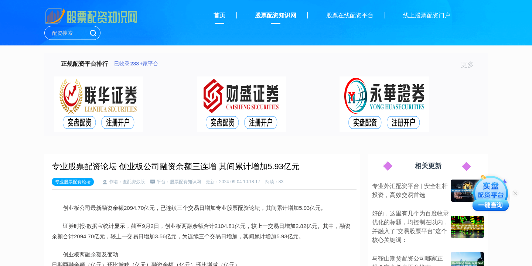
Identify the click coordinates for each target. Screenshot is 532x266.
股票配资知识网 (275, 15)
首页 (219, 15)
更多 (470, 64)
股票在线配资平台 (350, 15)
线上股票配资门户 (426, 15)
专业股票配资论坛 (73, 181)
